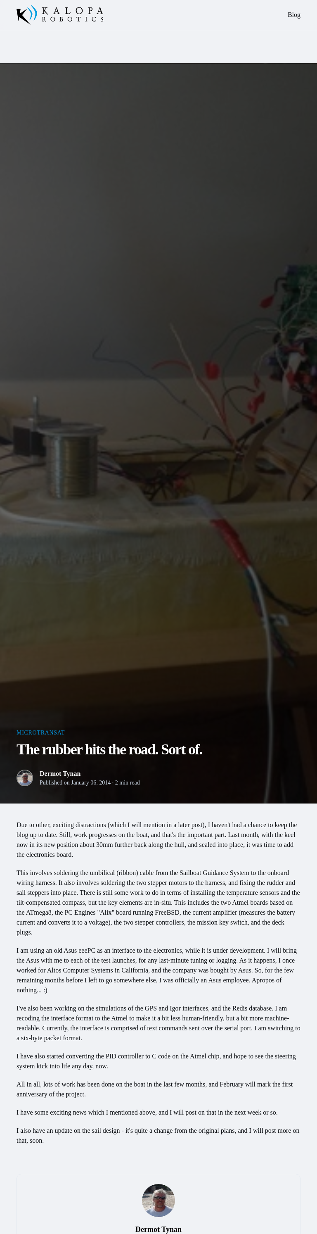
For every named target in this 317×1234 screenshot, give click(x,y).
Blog (294, 14)
